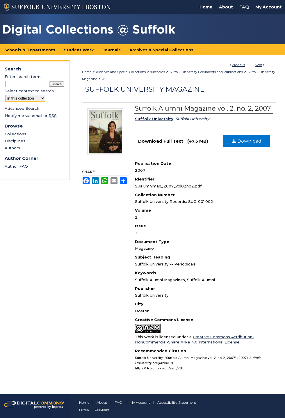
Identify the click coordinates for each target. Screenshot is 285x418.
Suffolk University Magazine (144, 89)
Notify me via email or (31, 115)
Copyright (102, 410)
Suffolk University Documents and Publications (206, 72)
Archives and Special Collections (121, 72)
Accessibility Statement (176, 402)
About (102, 402)
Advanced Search (22, 108)
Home (86, 72)
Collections (15, 134)
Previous (238, 65)
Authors (12, 148)
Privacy (84, 410)
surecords (157, 72)
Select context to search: (30, 90)
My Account (140, 402)
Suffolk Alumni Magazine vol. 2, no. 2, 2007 (203, 108)
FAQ (118, 402)
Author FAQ (16, 166)
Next (258, 65)
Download (246, 141)
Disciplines (15, 141)
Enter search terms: (24, 76)
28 (103, 79)
